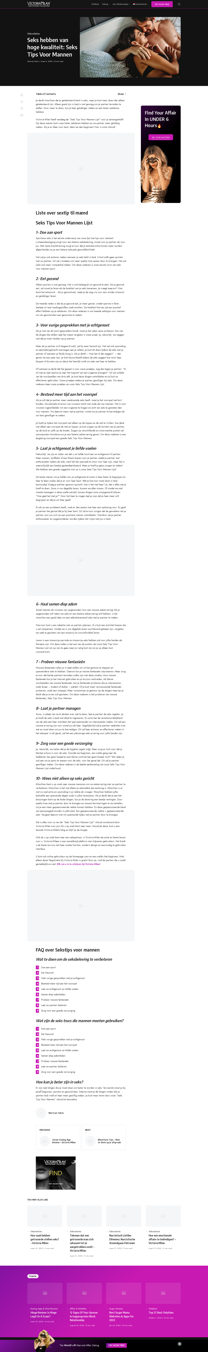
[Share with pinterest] (21, 108)
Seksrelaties (33, 33)
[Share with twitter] (21, 101)
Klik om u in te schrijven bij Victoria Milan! (78, 864)
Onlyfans (153, 1308)
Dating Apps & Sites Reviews (44, 1308)
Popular (32, 1276)
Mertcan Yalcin (33, 61)
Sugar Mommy (116, 1308)
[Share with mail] (21, 115)
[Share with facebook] (21, 95)
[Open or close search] (179, 4)
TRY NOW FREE (116, 1345)
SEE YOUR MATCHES (161, 137)
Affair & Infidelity (78, 1308)
